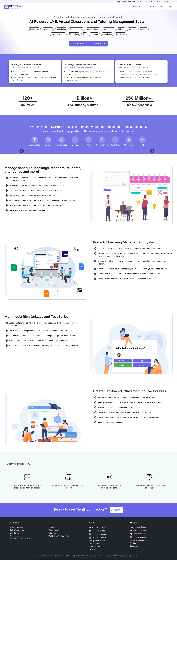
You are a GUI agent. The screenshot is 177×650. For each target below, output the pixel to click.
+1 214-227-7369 (135, 2)
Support (149, 7)
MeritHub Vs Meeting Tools (58, 626)
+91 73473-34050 (152, 2)
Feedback (133, 633)
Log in (170, 7)
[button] (20, 195)
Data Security (104, 646)
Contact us (167, 2)
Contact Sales (94, 634)
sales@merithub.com (97, 631)
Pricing (160, 7)
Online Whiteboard (17, 620)
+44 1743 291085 (97, 621)
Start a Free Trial (97, 43)
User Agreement (131, 646)
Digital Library (15, 623)
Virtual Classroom (16, 617)
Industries (52, 623)
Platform (134, 7)
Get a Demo (121, 2)
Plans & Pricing (94, 637)
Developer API (53, 617)
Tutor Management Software (20, 629)
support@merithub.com (138, 630)
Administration (15, 626)
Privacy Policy (91, 646)
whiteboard (98, 126)
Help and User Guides (138, 617)
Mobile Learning (54, 620)
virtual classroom (73, 126)
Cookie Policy (117, 646)
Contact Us (134, 636)
